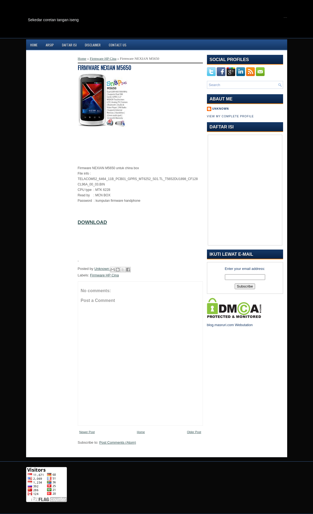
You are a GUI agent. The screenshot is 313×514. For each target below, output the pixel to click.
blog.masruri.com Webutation (230, 325)
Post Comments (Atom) (117, 442)
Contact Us (117, 45)
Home (34, 45)
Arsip (50, 45)
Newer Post (87, 432)
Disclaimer (93, 45)
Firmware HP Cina (103, 58)
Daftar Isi (69, 45)
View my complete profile (230, 116)
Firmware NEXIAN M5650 (104, 67)
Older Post (194, 432)
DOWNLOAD (92, 222)
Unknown (102, 269)
